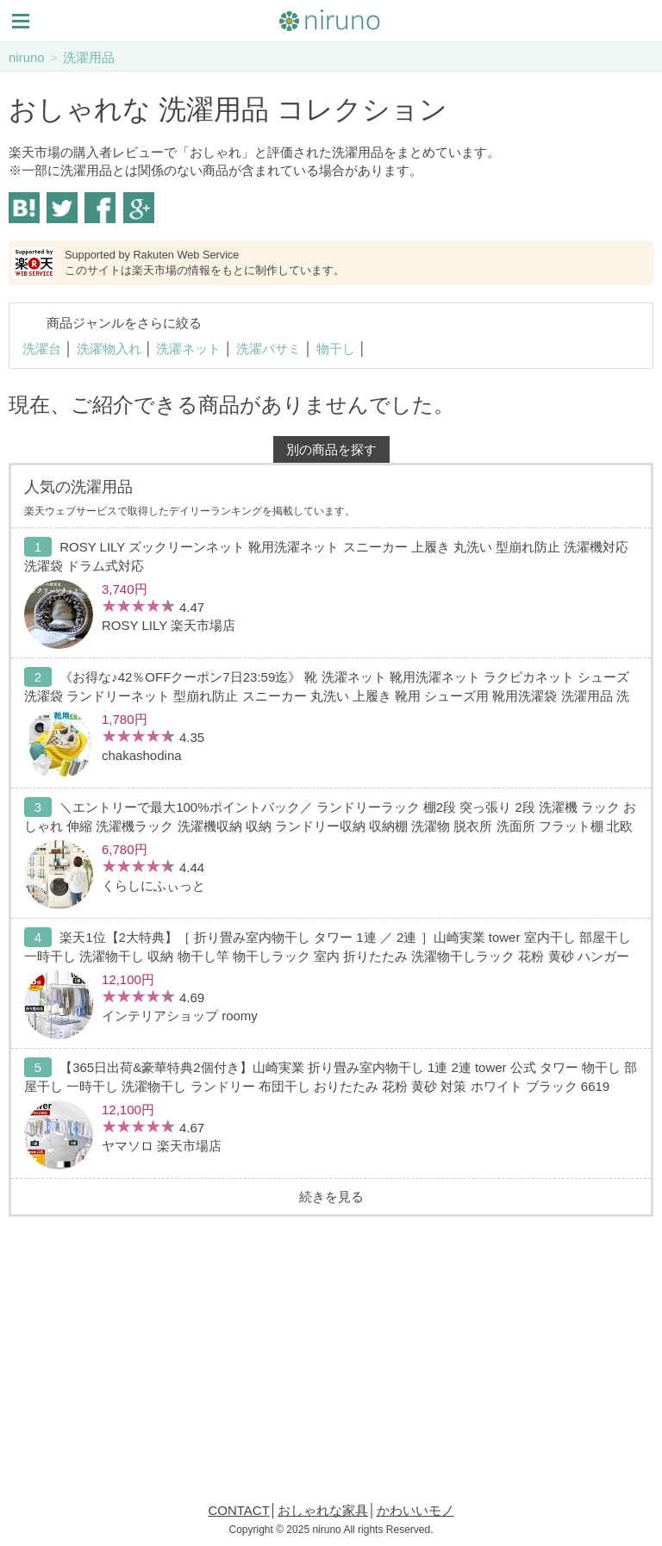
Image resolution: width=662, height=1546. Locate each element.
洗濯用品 (89, 57)
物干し (335, 348)
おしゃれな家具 (323, 1510)
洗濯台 (41, 348)
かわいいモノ (415, 1510)
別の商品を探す (331, 449)
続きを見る (331, 1196)
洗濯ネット (188, 348)
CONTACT (238, 1510)
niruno (27, 57)
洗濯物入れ (109, 348)
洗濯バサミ (268, 348)
